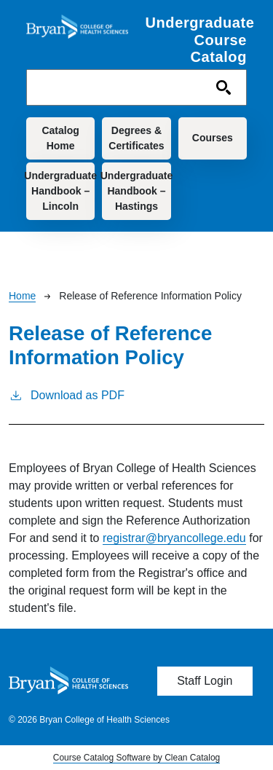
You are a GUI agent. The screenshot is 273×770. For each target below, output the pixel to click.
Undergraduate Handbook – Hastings (136, 191)
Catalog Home (60, 138)
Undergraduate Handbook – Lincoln (60, 191)
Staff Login (204, 681)
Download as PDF (66, 394)
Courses (212, 138)
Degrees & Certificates (136, 138)
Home (22, 296)
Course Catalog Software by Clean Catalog (136, 758)
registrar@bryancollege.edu (174, 538)
